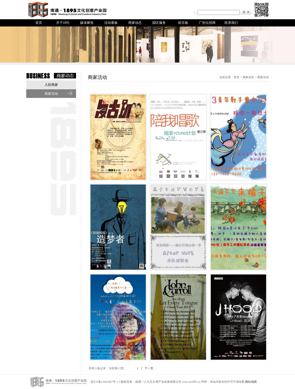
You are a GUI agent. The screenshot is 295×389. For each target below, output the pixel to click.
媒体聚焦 (87, 23)
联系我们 (231, 23)
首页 (38, 23)
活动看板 (111, 23)
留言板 (183, 23)
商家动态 (135, 23)
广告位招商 (207, 23)
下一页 (149, 368)
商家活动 (51, 94)
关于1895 (63, 23)
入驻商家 (51, 85)
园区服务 (159, 23)
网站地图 (251, 381)
